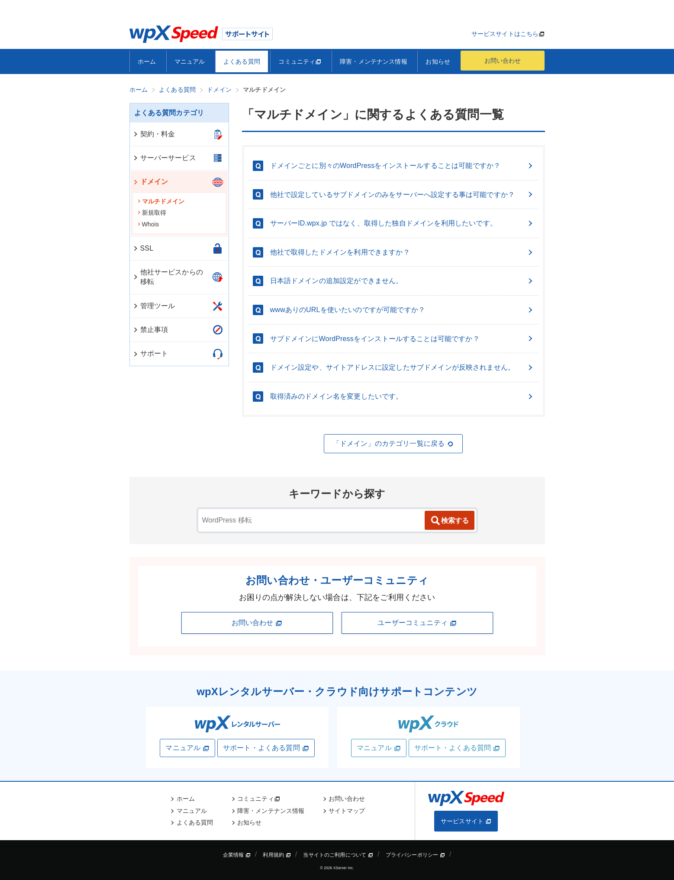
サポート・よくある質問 (266, 748)
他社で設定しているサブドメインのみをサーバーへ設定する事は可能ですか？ (402, 194)
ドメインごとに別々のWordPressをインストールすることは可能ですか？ (402, 165)
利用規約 (276, 855)
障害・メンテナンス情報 (373, 61)
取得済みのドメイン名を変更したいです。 (402, 396)
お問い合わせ (502, 60)
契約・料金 (153, 134)
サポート (150, 353)
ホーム (147, 61)
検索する (449, 520)
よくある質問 (241, 61)
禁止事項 (150, 329)
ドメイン (150, 181)
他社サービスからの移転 (167, 276)
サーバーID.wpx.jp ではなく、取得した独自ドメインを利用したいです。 (402, 223)
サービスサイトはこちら (505, 33)
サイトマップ (347, 810)
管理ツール (153, 305)
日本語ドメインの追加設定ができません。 (402, 280)
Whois (148, 224)
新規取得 (152, 212)
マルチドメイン (161, 201)
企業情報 (237, 855)
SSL (143, 248)
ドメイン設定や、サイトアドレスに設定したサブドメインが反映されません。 (402, 367)
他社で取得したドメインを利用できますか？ (402, 252)
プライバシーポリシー (415, 855)
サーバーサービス (164, 157)
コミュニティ (299, 61)
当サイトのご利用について (338, 855)
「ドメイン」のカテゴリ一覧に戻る (393, 444)
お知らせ (438, 61)
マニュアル (189, 61)
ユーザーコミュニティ (416, 623)
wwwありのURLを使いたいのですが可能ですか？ (402, 309)
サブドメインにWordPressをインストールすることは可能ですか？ (402, 338)
